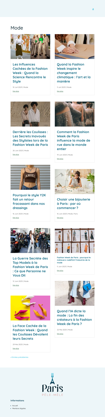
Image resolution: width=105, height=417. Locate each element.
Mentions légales (19, 408)
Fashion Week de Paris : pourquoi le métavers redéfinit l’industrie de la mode (74, 260)
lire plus (16, 91)
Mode (25, 87)
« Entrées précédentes (19, 357)
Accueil (15, 405)
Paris (76, 214)
